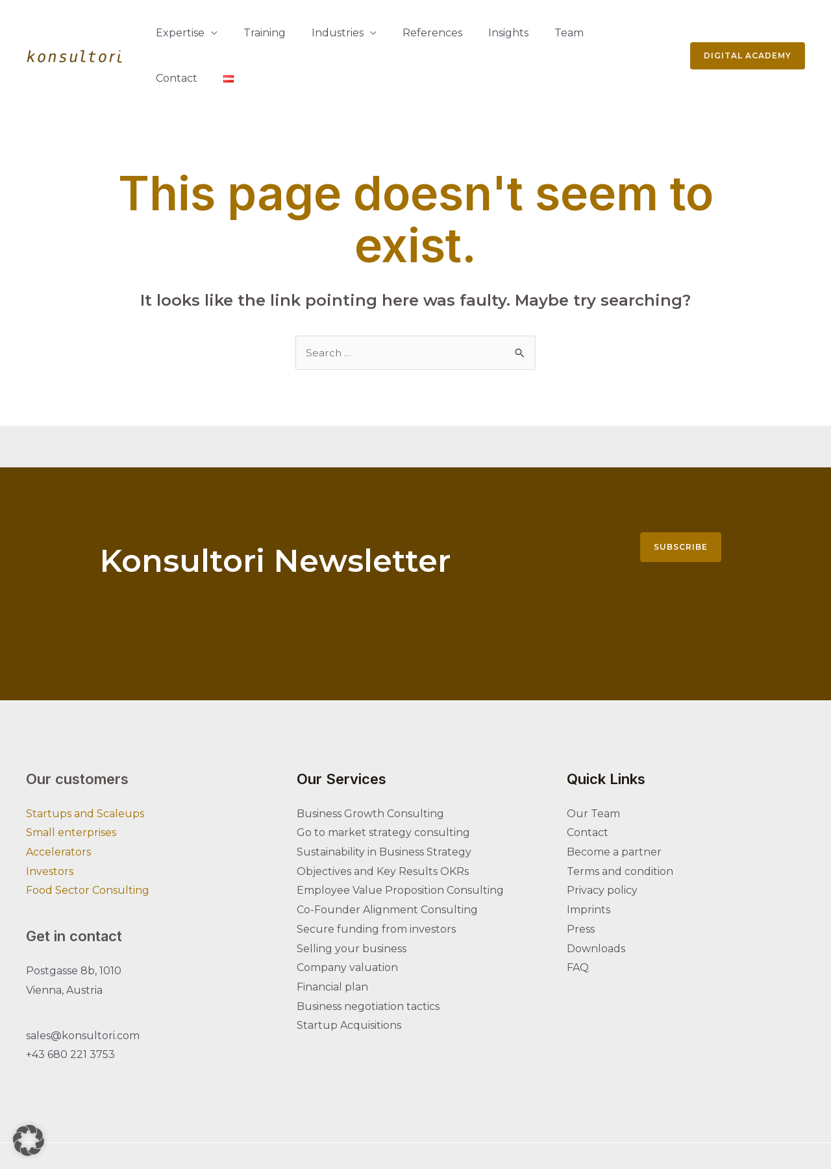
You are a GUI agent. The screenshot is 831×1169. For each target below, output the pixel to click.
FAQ (578, 922)
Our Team (593, 768)
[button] (28, 1140)
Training (249, 33)
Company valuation (347, 922)
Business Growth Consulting (370, 768)
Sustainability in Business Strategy (384, 806)
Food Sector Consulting (87, 845)
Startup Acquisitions (349, 980)
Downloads (596, 903)
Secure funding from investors (376, 884)
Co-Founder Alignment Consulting (387, 864)
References (396, 33)
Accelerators (58, 806)
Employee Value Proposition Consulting (400, 845)
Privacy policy (602, 845)
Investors (49, 826)
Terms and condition (620, 826)
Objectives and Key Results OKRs (383, 826)
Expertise (175, 33)
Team (512, 33)
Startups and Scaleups (85, 768)
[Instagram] (600, 1134)
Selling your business (351, 903)
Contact (563, 33)
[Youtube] (627, 1134)
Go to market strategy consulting (383, 787)
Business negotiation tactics (368, 961)
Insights (461, 33)
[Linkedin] (572, 1134)
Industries (312, 33)
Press (581, 884)
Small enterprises (71, 787)
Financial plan (332, 941)
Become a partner (614, 806)
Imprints (588, 864)
